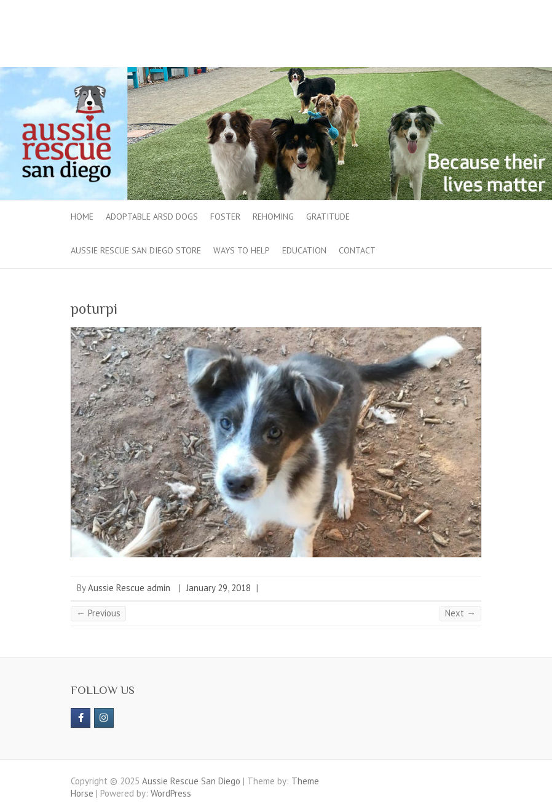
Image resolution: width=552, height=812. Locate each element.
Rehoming (273, 216)
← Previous (98, 613)
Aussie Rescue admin (129, 588)
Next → (460, 613)
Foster (225, 216)
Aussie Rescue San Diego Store (136, 250)
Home (82, 216)
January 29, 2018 (218, 588)
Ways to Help (241, 250)
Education (304, 250)
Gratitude (328, 216)
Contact (357, 250)
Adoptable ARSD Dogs (152, 216)
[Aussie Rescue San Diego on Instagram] (104, 718)
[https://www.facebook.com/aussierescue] (80, 718)
